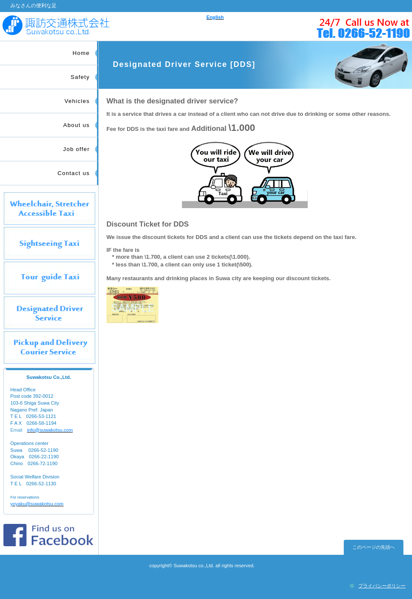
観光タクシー (49, 243)
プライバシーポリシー (382, 585)
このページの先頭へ (373, 547)
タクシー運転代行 (49, 312)
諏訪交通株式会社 (102, 26)
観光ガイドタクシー (49, 277)
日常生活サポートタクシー (49, 347)
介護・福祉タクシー (49, 208)
